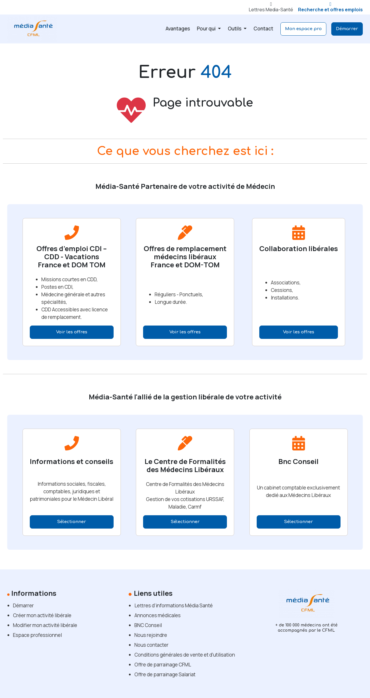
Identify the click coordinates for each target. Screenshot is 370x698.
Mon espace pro (303, 28)
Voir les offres (71, 332)
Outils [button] (235, 28)
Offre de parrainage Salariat (164, 674)
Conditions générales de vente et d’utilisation (184, 654)
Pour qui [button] (207, 28)
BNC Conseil (148, 625)
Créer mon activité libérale (42, 615)
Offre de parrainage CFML (162, 664)
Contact (263, 28)
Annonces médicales (157, 615)
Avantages (178, 28)
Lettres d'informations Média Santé (173, 605)
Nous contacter (151, 645)
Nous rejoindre (150, 635)
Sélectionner (71, 521)
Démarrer (347, 28)
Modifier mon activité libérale (45, 625)
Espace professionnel (37, 635)
